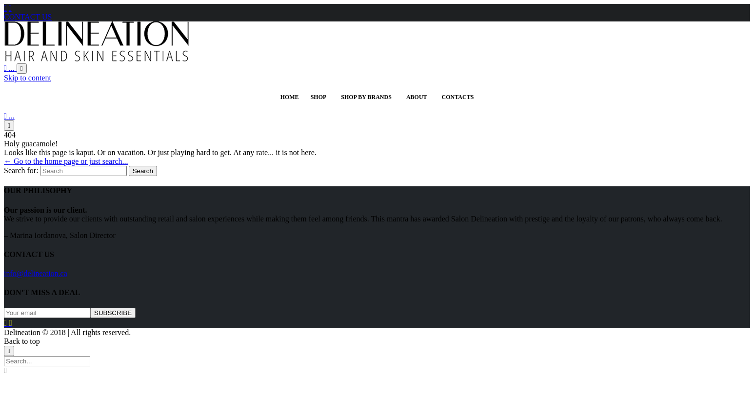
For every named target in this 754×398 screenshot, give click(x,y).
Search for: (21, 170)
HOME (289, 97)
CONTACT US (28, 17)
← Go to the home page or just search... (66, 161)
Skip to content (27, 78)
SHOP (319, 97)
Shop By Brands (366, 97)
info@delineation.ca (35, 273)
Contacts (458, 97)
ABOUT (416, 97)
